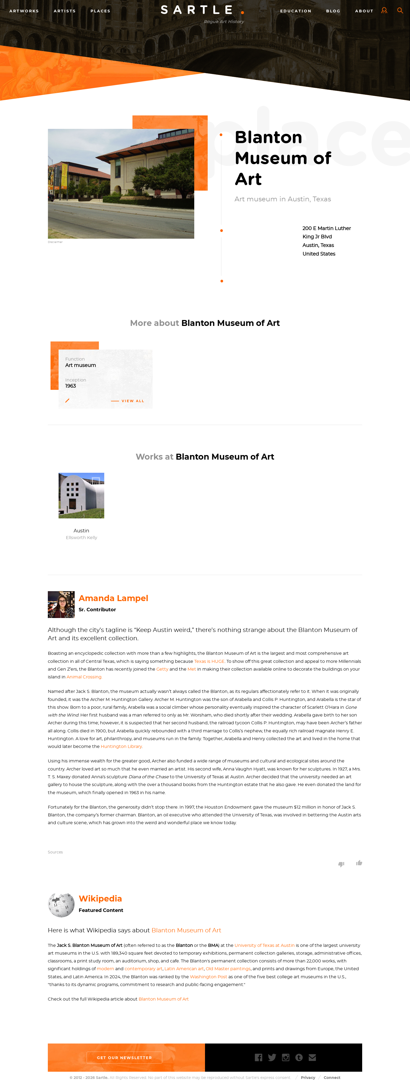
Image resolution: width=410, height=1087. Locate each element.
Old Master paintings (228, 969)
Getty (162, 669)
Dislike (341, 864)
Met (192, 669)
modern (105, 969)
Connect (332, 1077)
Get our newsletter (124, 1057)
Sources (55, 852)
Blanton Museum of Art (186, 930)
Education (296, 10)
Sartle (202, 10)
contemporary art (144, 969)
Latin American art (184, 969)
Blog (333, 10)
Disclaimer (55, 242)
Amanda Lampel (113, 598)
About (364, 10)
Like (359, 862)
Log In (385, 10)
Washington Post (208, 977)
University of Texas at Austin (265, 945)
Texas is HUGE (209, 661)
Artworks (24, 10)
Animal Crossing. (84, 677)
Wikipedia (100, 899)
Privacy (308, 1077)
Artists (65, 10)
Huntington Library (121, 746)
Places (101, 10)
